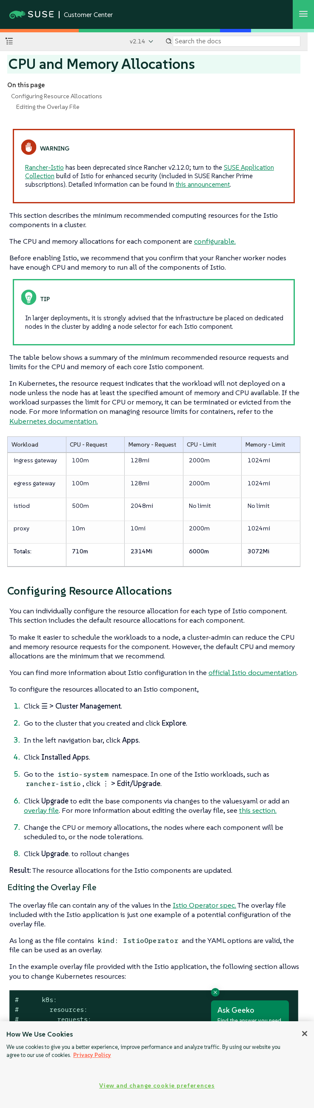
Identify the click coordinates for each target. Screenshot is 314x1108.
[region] (157, 1064)
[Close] (304, 1033)
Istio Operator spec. (204, 905)
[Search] (236, 41)
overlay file (41, 810)
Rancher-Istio (44, 167)
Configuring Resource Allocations (56, 96)
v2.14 (138, 41)
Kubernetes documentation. (53, 421)
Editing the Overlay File (48, 107)
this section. (258, 810)
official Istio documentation (252, 672)
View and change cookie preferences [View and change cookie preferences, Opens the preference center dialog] (156, 1085)
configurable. (215, 241)
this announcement (203, 184)
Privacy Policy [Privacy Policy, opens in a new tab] (92, 1055)
